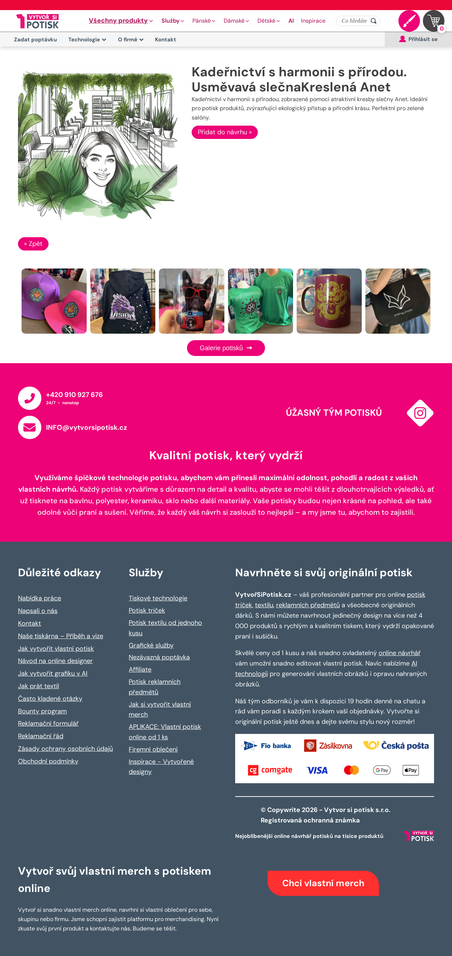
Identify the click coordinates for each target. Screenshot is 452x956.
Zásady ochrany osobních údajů (65, 748)
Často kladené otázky (50, 698)
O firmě (131, 39)
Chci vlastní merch (323, 883)
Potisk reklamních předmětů (155, 686)
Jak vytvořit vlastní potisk (56, 648)
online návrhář (400, 653)
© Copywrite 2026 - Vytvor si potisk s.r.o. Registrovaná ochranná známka (326, 815)
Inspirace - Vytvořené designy (161, 766)
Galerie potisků (226, 348)
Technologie (87, 39)
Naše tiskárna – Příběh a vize (60, 636)
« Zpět (33, 243)
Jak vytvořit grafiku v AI (52, 673)
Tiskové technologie (158, 598)
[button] (121, 21)
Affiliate (140, 669)
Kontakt (165, 39)
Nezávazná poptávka (159, 657)
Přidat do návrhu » (225, 132)
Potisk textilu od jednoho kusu (165, 627)
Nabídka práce (39, 598)
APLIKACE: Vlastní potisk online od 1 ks (165, 731)
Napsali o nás (38, 610)
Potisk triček (147, 610)
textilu (264, 605)
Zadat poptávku (35, 39)
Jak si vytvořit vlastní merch (160, 709)
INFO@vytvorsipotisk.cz (86, 427)
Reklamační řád (40, 736)
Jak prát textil (38, 686)
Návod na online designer (55, 661)
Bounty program (42, 711)
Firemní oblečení (153, 749)
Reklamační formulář (48, 723)
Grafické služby (151, 645)
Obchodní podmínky (48, 761)
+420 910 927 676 (74, 394)
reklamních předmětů (308, 605)
